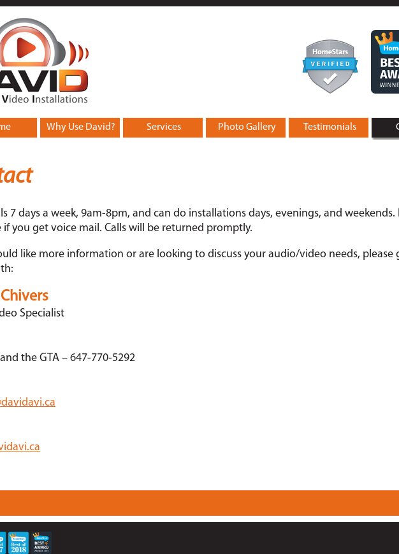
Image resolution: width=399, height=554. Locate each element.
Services (164, 127)
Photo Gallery (247, 127)
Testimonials (329, 127)
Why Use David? (81, 127)
